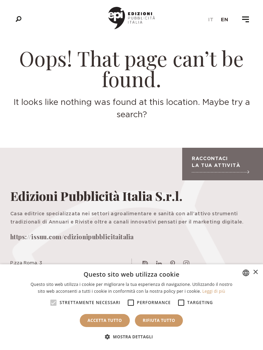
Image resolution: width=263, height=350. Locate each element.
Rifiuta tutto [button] (159, 320)
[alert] (131, 307)
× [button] (255, 272)
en (224, 19)
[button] (131, 337)
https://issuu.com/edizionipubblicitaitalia (72, 237)
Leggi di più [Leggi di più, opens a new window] (213, 291)
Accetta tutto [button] (105, 320)
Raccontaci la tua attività (220, 164)
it (211, 19)
